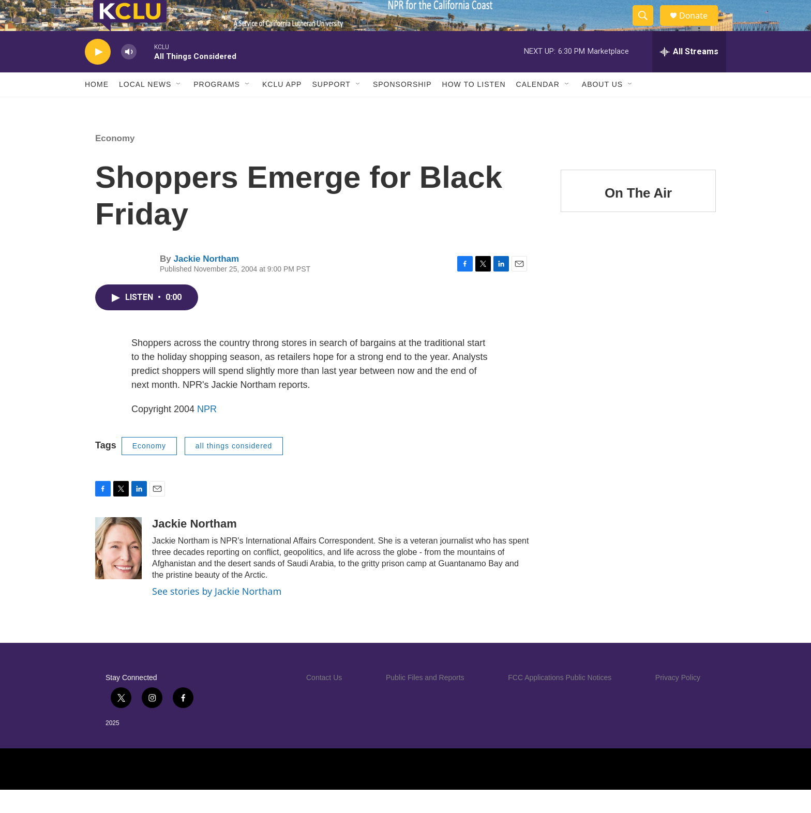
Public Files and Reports (425, 701)
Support (331, 107)
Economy (115, 162)
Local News (145, 107)
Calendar (538, 107)
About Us (602, 107)
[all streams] (689, 75)
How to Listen (474, 107)
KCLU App (282, 107)
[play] (97, 75)
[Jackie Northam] (118, 571)
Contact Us (324, 701)
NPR (207, 432)
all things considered (234, 469)
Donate (700, 27)
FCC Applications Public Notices (559, 701)
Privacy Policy (677, 701)
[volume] (129, 75)
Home (97, 107)
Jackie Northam (206, 282)
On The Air (638, 216)
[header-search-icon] (647, 27)
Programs (216, 107)
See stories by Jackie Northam (216, 614)
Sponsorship (402, 107)
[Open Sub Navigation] (179, 107)
